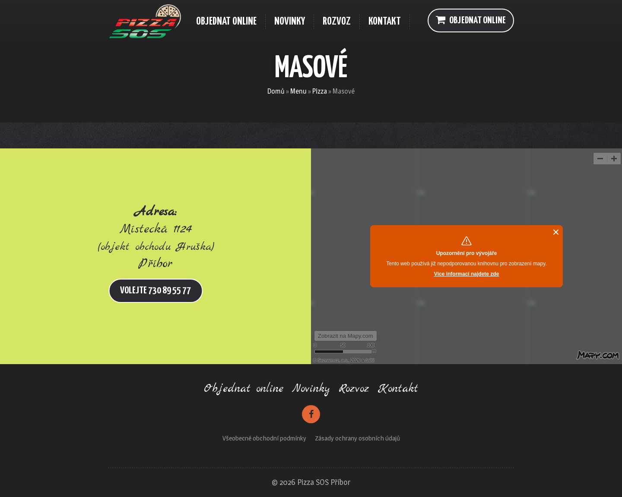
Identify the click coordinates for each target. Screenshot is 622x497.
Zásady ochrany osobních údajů (357, 438)
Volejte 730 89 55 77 (155, 291)
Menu (298, 91)
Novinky (311, 388)
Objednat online (471, 19)
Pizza (319, 91)
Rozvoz (354, 388)
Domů (276, 91)
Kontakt (398, 388)
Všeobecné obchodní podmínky (264, 438)
